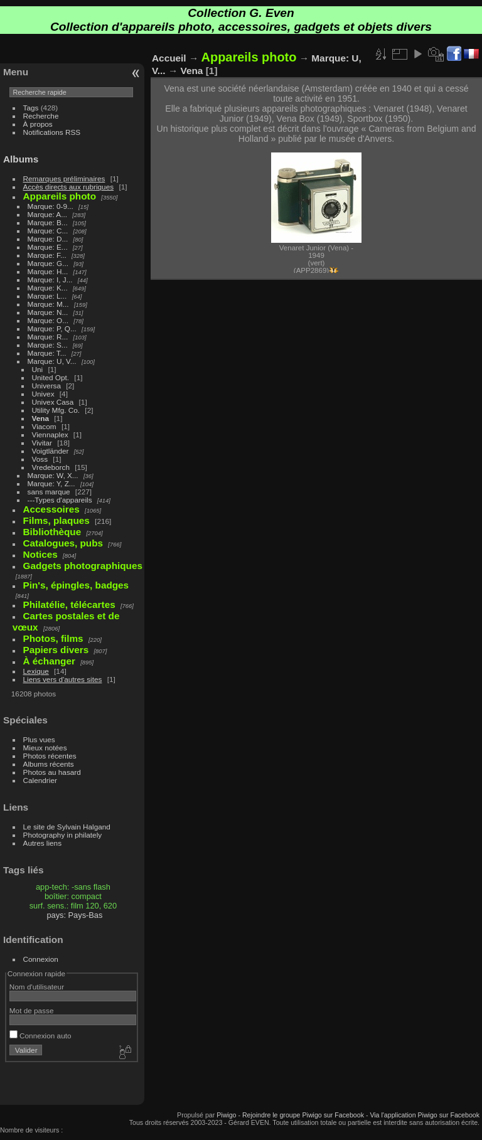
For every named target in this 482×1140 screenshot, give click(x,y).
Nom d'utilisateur (36, 987)
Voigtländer (50, 451)
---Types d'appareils (60, 500)
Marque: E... (48, 247)
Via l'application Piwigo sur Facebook (424, 1115)
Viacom (44, 426)
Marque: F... (47, 255)
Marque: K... (48, 288)
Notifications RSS (52, 132)
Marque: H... (48, 271)
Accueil (169, 58)
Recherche (41, 116)
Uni (37, 369)
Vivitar (42, 443)
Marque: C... (48, 230)
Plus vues (39, 739)
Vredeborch (51, 467)
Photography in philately (62, 835)
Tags (31, 108)
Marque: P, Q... (52, 328)
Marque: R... (48, 337)
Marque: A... (47, 214)
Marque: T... (47, 353)
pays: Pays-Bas (74, 915)
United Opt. (51, 377)
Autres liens (42, 843)
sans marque (49, 491)
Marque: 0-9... (50, 206)
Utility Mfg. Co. (56, 410)
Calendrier (40, 780)
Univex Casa (53, 402)
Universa (46, 385)
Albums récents (48, 764)
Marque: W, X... (53, 475)
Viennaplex (50, 434)
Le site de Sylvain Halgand (66, 827)
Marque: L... (47, 296)
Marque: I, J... (50, 279)
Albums (20, 159)
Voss (40, 459)
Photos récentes (50, 756)
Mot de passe (31, 1010)
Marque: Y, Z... (51, 483)
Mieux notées (45, 747)
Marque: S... (48, 345)
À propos (38, 124)
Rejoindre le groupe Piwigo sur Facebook (303, 1115)
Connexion (40, 959)
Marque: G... (48, 263)
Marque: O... (48, 320)
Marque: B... (48, 222)
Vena (40, 418)
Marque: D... (48, 239)
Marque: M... (48, 304)
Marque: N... (48, 312)
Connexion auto (40, 1035)
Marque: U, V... (52, 361)
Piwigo (226, 1115)
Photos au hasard (52, 772)
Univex (43, 394)
